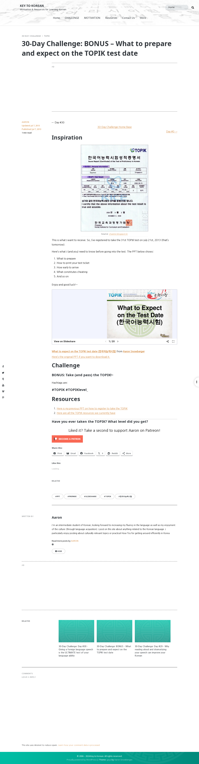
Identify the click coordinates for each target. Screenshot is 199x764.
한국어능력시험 (126, 496)
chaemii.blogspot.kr (118, 234)
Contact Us (128, 18)
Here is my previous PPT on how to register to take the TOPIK (92, 408)
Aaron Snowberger (134, 351)
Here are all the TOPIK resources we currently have (86, 413)
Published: (31, 129)
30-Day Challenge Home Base (114, 127)
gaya (109, 759)
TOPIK (47, 36)
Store (143, 18)
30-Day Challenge (31, 36)
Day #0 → (171, 131)
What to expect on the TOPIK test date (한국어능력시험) (84, 351)
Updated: (31, 125)
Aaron (25, 122)
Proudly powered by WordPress (82, 759)
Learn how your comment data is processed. (79, 745)
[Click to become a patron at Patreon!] (114, 439)
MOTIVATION (92, 18)
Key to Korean (32, 6)
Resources (111, 18)
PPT (58, 496)
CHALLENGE (72, 18)
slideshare (90, 496)
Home (56, 18)
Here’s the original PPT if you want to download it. (81, 357)
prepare (72, 496)
